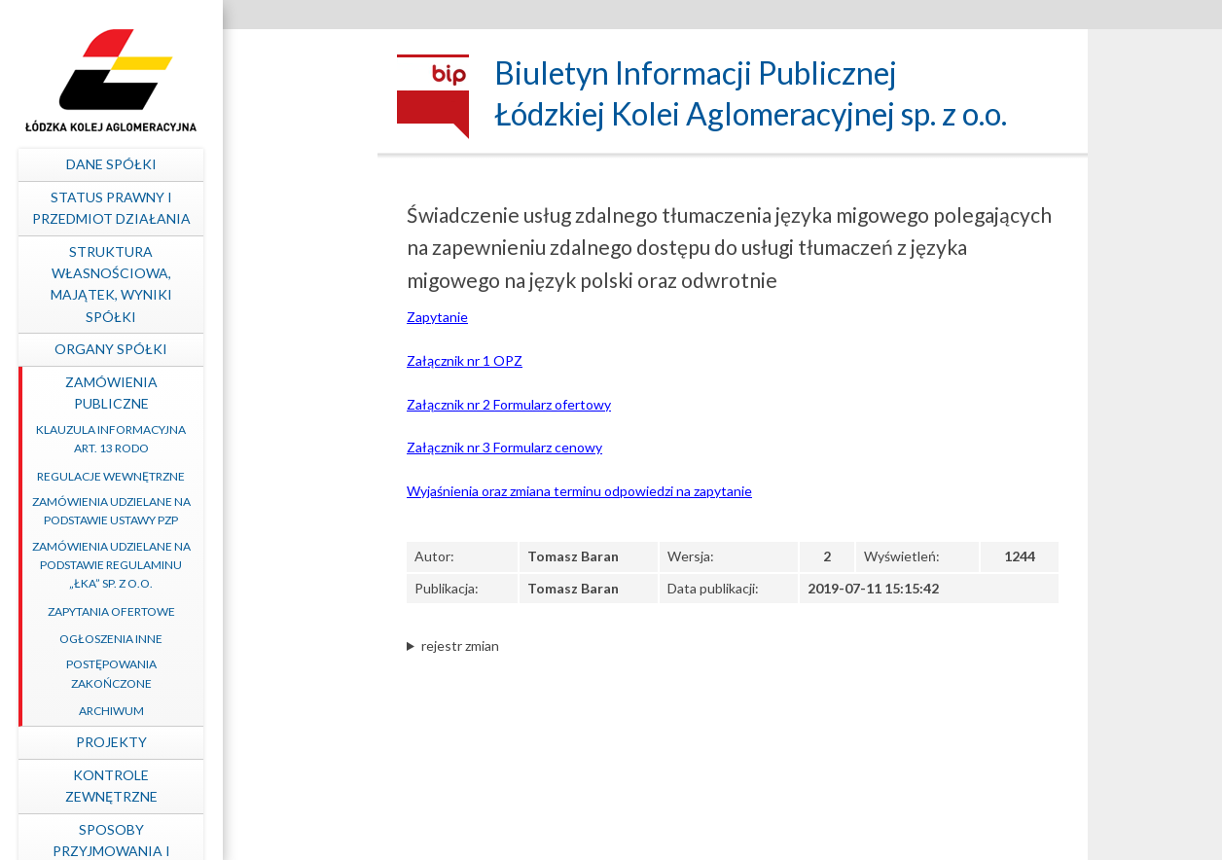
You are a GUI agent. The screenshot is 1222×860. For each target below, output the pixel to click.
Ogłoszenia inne (255, 638)
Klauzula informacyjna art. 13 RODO (256, 438)
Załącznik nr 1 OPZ (464, 360)
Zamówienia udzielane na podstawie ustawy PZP (256, 510)
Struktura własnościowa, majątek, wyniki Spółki (256, 284)
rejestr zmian (460, 645)
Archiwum (256, 710)
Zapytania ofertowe (256, 611)
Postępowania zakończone (256, 673)
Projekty (256, 742)
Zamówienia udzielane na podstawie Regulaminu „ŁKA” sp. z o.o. (256, 565)
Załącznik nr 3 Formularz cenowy (504, 447)
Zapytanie (437, 316)
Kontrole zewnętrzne (256, 786)
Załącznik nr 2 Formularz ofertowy (509, 404)
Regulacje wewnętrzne (256, 476)
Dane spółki (256, 164)
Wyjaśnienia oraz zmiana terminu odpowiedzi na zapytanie (579, 491)
